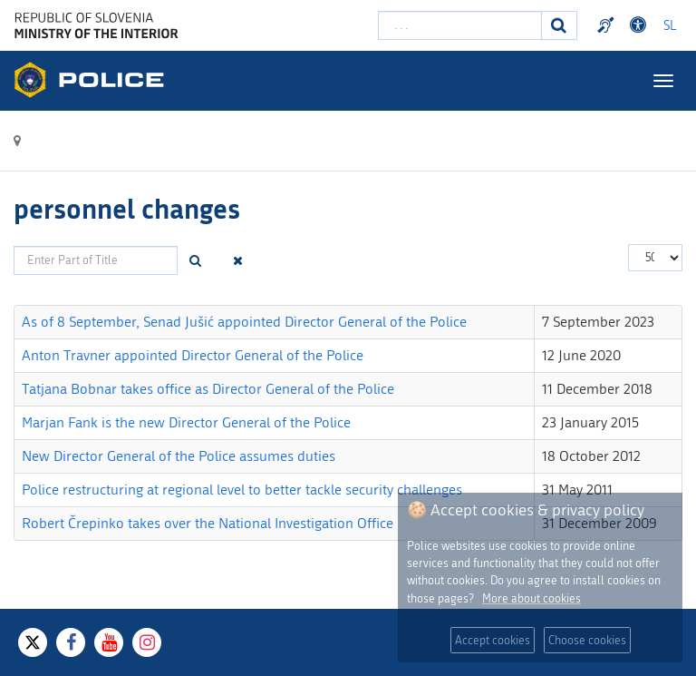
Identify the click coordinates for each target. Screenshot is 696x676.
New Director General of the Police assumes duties (178, 456)
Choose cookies (587, 640)
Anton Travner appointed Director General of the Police (192, 355)
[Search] (559, 25)
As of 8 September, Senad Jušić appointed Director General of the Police (244, 321)
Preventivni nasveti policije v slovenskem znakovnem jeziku (608, 25)
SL (669, 26)
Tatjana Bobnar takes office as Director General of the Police (208, 388)
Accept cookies (492, 640)
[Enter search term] (460, 25)
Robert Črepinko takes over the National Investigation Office (207, 523)
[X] (32, 642)
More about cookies (531, 598)
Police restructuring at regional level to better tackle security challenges (242, 489)
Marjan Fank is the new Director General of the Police (186, 422)
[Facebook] (70, 642)
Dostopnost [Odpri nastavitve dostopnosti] (641, 25)
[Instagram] (146, 642)
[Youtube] (108, 642)
